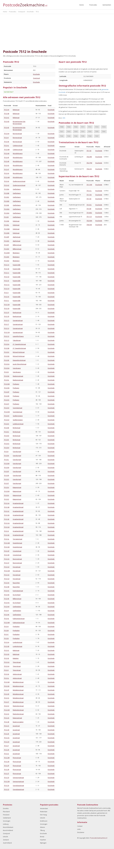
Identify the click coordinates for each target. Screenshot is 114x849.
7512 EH (6, 448)
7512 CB (6, 269)
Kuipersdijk (16, 265)
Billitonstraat (17, 245)
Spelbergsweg (17, 416)
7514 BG (89, 213)
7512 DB (6, 348)
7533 (89, 131)
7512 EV (6, 487)
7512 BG (6, 209)
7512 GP (6, 551)
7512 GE (6, 519)
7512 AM (6, 150)
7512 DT (6, 404)
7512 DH (6, 368)
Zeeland (6, 840)
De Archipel (16, 595)
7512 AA (6, 110)
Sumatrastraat (18, 320)
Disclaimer (80, 832)
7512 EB (6, 428)
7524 (75, 131)
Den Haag (43, 815)
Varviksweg (17, 368)
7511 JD (89, 151)
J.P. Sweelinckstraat (19, 344)
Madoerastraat (18, 376)
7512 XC (6, 650)
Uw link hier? (8, 92)
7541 (103, 131)
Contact (79, 826)
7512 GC (6, 511)
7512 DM (7, 384)
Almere (42, 827)
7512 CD (6, 277)
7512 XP (6, 690)
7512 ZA (6, 718)
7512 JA (6, 626)
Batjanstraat (17, 487)
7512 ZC (6, 726)
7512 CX (6, 336)
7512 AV (6, 173)
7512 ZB (6, 722)
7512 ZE (6, 734)
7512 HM (7, 623)
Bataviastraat (17, 718)
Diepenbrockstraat (19, 360)
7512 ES (6, 479)
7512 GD (6, 515)
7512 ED (6, 436)
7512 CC (6, 273)
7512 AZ (6, 185)
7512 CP (6, 313)
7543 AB (89, 225)
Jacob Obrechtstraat (19, 364)
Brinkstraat (16, 428)
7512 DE (6, 360)
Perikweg (16, 384)
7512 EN (6, 468)
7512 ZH (6, 742)
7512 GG (7, 523)
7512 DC (6, 352)
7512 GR (6, 555)
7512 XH (6, 666)
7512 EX (6, 495)
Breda (42, 837)
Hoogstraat (16, 567)
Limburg (5, 824)
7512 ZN (6, 762)
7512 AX (6, 181)
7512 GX (6, 575)
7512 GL (6, 539)
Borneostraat (17, 134)
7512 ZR (6, 770)
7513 (96, 127)
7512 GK (6, 535)
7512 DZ (6, 420)
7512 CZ (6, 340)
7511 (82, 127)
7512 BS (6, 241)
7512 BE (6, 205)
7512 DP (6, 392)
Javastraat (16, 726)
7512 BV (6, 249)
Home (81, 5)
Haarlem (43, 840)
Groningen (6, 821)
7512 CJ (6, 293)
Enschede (36, 74)
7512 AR (6, 161)
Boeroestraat (17, 559)
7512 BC (6, 197)
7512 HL (6, 619)
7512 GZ (6, 579)
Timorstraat (17, 662)
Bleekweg (16, 253)
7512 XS (6, 698)
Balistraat (16, 650)
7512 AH (6, 134)
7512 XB (6, 646)
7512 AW (7, 177)
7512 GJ (6, 531)
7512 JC (6, 634)
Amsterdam (44, 808)
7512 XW (7, 710)
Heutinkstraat (17, 543)
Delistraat (16, 221)
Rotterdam (43, 812)
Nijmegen (43, 843)
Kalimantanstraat (18, 619)
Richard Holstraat (18, 352)
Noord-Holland (8, 830)
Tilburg (42, 830)
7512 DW (7, 412)
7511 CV (89, 217)
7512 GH (6, 527)
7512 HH (6, 607)
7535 (96, 131)
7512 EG (6, 444)
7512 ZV (6, 778)
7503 (68, 127)
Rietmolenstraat (18, 706)
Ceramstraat (17, 551)
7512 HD (6, 595)
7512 (89, 127)
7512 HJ (6, 611)
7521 (61, 131)
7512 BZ (6, 261)
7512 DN (6, 388)
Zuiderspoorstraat (19, 181)
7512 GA (6, 503)
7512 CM (6, 305)
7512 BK (6, 221)
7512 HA (6, 583)
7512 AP (6, 157)
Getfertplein (17, 607)
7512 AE (6, 128)
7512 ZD (6, 730)
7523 (68, 131)
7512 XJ (6, 670)
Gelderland (7, 818)
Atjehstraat (16, 237)
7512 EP (6, 471)
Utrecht (5, 837)
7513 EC (89, 205)
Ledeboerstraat (18, 424)
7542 (61, 136)
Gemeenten (107, 5)
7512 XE (6, 658)
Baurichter (16, 583)
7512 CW (7, 332)
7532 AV (89, 169)
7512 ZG (6, 738)
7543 (68, 136)
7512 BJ (6, 217)
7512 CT (6, 324)
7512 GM (7, 543)
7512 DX (6, 416)
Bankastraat (17, 313)
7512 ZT (6, 774)
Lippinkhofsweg (18, 336)
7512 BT (6, 245)
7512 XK (6, 674)
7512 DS (6, 400)
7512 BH (6, 213)
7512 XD (6, 654)
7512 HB (6, 587)
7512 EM (6, 464)
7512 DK (6, 376)
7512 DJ (6, 372)
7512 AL (6, 146)
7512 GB (6, 507)
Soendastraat (17, 408)
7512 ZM (6, 758)
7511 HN (89, 185)
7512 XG (6, 662)
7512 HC (6, 591)
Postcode (25, 4)
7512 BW (7, 253)
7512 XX (6, 714)
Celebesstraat (17, 146)
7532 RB (89, 157)
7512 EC (6, 432)
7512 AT (6, 169)
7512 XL (6, 678)
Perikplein (16, 626)
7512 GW (7, 571)
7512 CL (6, 301)
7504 (75, 127)
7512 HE (6, 599)
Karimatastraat (18, 591)
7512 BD (6, 201)
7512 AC (6, 118)
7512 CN (6, 308)
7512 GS (6, 559)
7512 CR (6, 316)
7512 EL (6, 460)
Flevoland (6, 812)
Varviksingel (17, 452)
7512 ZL (6, 754)
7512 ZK (6, 750)
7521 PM (89, 163)
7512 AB (6, 114)
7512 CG (6, 285)
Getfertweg (16, 189)
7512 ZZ (6, 789)
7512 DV (6, 408)
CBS (64, 118)
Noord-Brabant (8, 827)
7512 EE (6, 440)
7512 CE (6, 281)
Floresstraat (17, 758)
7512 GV (6, 567)
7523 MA (89, 221)
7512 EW (6, 491)
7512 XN (6, 686)
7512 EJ (6, 452)
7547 (96, 136)
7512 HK (6, 615)
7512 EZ (6, 499)
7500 (61, 127)
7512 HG (6, 603)
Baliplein (16, 658)
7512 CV (6, 328)
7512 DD (6, 356)
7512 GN (6, 547)
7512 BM (6, 229)
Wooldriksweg (17, 153)
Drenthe (6, 808)
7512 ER (6, 475)
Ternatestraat (17, 539)
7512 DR (6, 396)
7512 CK (6, 297)
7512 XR (6, 694)
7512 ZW (7, 781)
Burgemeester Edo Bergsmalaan (19, 122)
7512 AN (6, 153)
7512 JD (6, 638)
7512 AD (6, 121)
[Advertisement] (57, 32)
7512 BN (6, 233)
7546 (89, 136)
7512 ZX (6, 786)
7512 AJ (6, 138)
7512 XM (6, 682)
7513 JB (89, 209)
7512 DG (6, 364)
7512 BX (6, 257)
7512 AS (6, 165)
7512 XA (6, 642)
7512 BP (6, 237)
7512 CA (6, 265)
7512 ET (6, 483)
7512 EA (6, 424)
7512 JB (6, 630)
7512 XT (6, 702)
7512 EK (6, 456)
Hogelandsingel (18, 503)
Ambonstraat (17, 674)
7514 (103, 127)
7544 (75, 136)
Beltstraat (16, 110)
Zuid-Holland (7, 843)
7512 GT (6, 563)
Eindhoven (43, 821)
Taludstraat (17, 340)
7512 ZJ (6, 746)
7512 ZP (6, 766)
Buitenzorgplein (18, 722)
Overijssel (36, 78)
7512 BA (6, 189)
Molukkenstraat (18, 682)
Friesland (6, 815)
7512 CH (6, 289)
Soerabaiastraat (18, 786)
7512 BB (6, 193)
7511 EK (89, 195)
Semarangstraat (18, 778)
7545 (82, 136)
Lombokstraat (17, 642)
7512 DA (6, 344)
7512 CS (6, 320)
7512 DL (6, 380)
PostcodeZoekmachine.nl (98, 838)
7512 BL (6, 225)
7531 (82, 131)
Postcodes (93, 5)
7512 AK (6, 142)
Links (79, 829)
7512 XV (6, 706)
